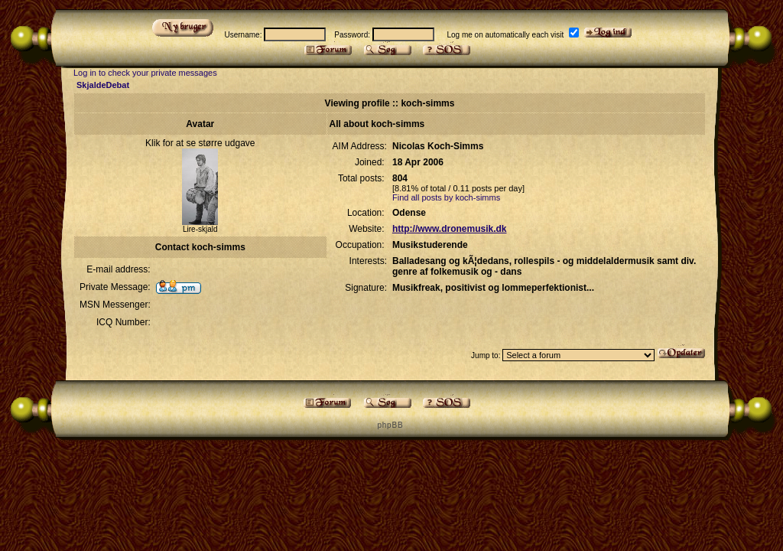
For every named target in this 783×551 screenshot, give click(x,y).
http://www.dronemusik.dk (449, 228)
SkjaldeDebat (102, 85)
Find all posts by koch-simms (446, 197)
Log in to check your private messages (145, 72)
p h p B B (389, 425)
